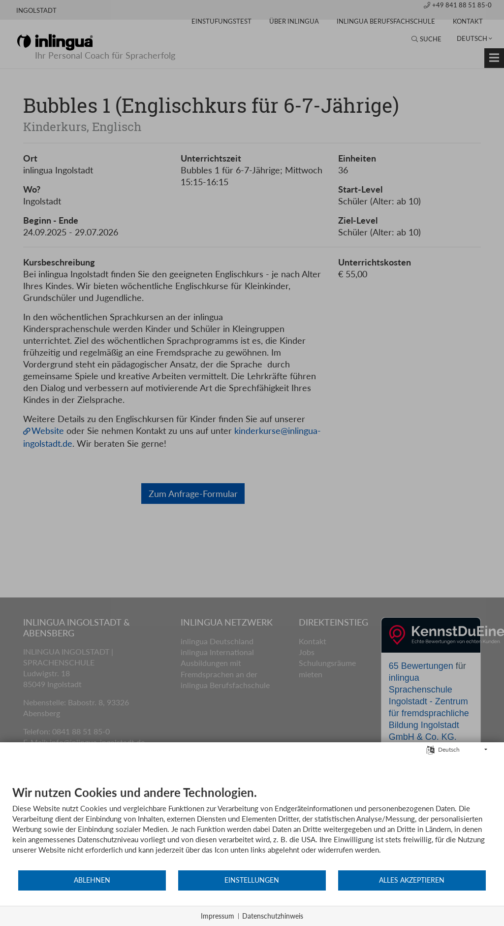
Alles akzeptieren (411, 881)
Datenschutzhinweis (272, 916)
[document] (252, 827)
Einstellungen (251, 881)
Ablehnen (92, 881)
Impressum (217, 916)
